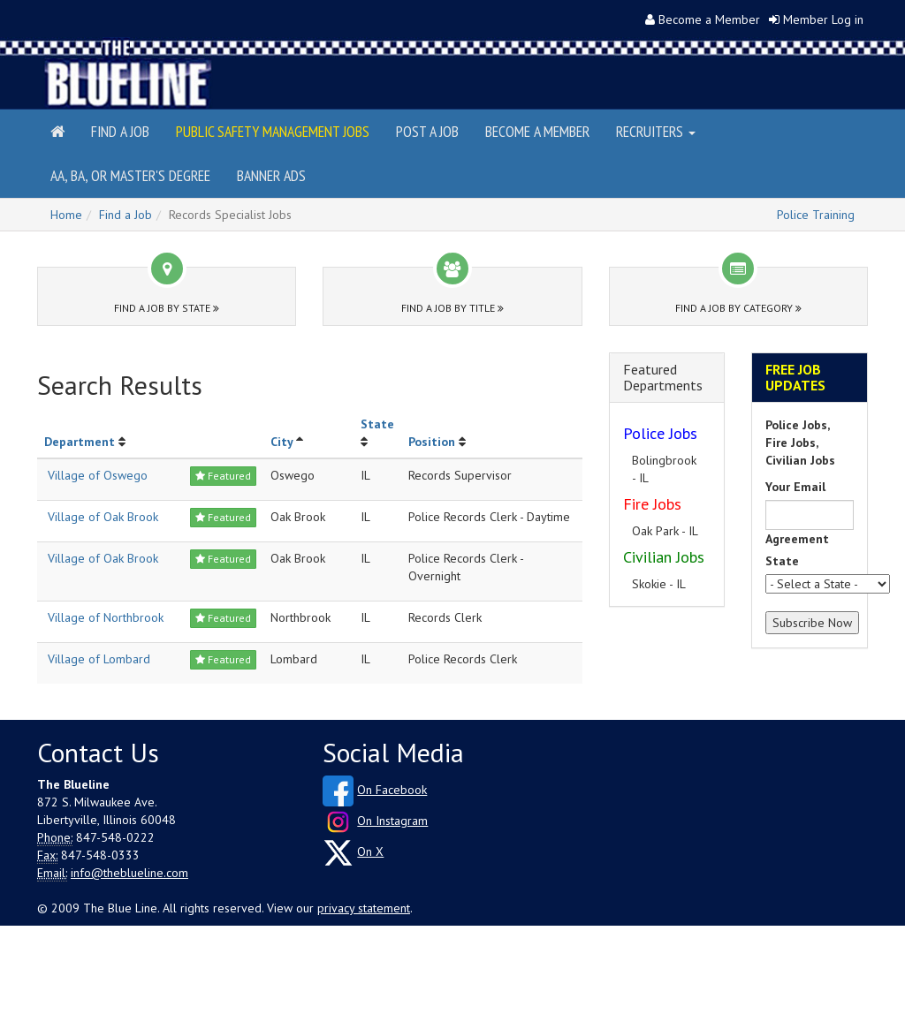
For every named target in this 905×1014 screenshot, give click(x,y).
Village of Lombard (99, 659)
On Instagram (392, 821)
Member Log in (823, 19)
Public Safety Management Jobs (272, 131)
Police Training (816, 215)
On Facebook (392, 790)
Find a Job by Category (738, 307)
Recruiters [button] (656, 131)
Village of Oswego (98, 475)
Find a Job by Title (452, 307)
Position (431, 442)
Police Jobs (660, 433)
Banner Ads (271, 175)
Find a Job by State (166, 307)
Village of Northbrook (106, 617)
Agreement (797, 539)
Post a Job (427, 131)
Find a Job (120, 131)
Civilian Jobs (663, 557)
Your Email (795, 487)
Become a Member (709, 19)
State (377, 424)
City (281, 442)
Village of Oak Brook (103, 517)
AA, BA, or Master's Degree (130, 175)
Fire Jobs (652, 504)
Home (66, 215)
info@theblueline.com (129, 873)
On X (370, 851)
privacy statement (363, 908)
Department (79, 442)
